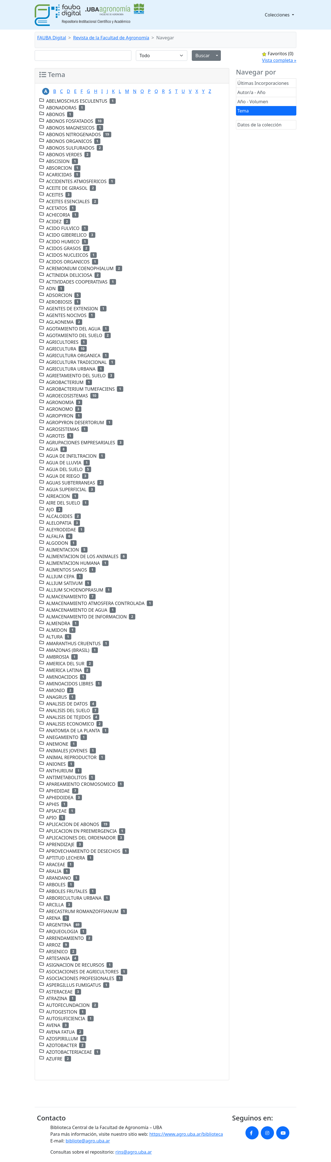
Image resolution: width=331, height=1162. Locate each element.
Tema (243, 111)
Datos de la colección (259, 125)
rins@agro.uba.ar (133, 1152)
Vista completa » (279, 60)
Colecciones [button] (278, 15)
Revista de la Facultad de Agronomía (111, 38)
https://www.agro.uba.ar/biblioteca (186, 1134)
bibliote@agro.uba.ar (88, 1141)
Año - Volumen (252, 102)
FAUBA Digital (51, 38)
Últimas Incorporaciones (263, 83)
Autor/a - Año (251, 92)
